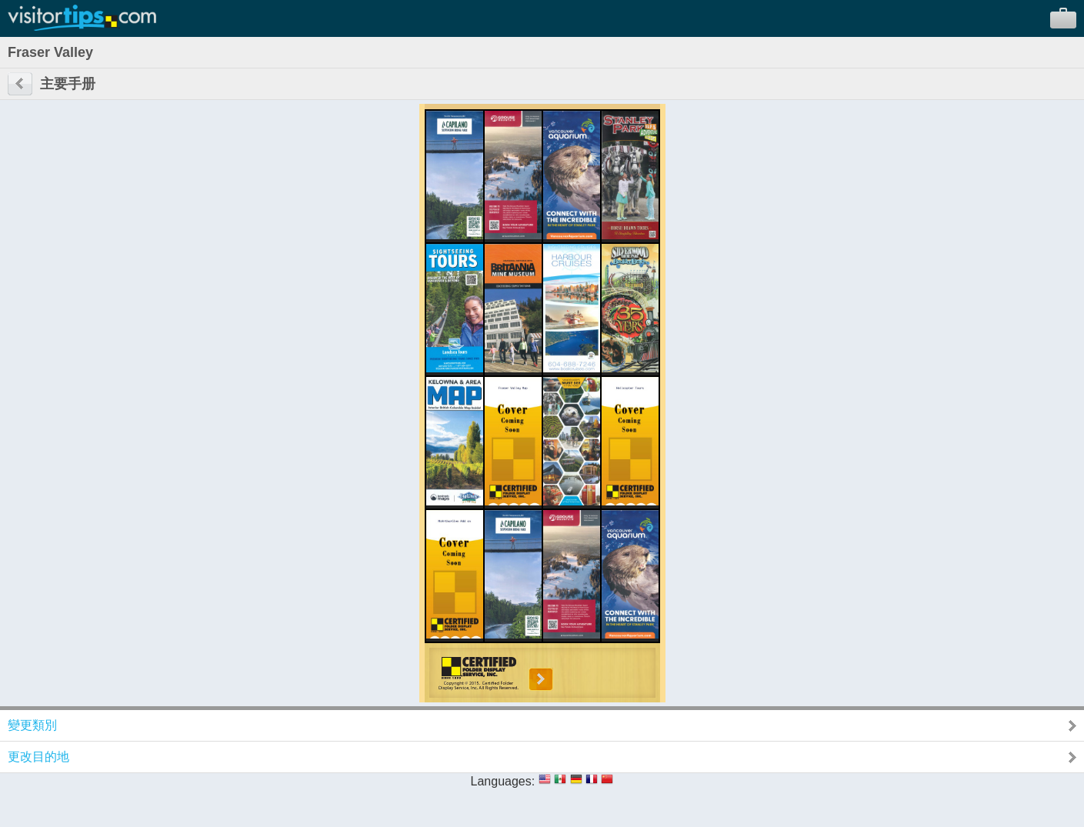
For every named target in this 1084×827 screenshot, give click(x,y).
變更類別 (32, 725)
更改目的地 (38, 756)
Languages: (503, 781)
